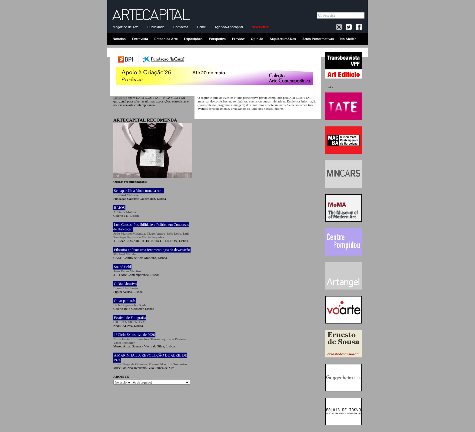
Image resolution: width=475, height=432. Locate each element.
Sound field (122, 267)
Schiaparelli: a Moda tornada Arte (138, 191)
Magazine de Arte (126, 27)
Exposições (193, 39)
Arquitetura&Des (283, 39)
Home (201, 27)
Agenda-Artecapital (228, 27)
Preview (238, 39)
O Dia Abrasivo (125, 284)
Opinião (257, 39)
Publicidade (155, 27)
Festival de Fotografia (130, 318)
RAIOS (119, 208)
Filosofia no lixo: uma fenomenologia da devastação (152, 250)
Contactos (180, 27)
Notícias (119, 39)
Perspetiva (217, 39)
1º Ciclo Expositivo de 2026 (134, 335)
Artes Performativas (318, 39)
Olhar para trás (124, 301)
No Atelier (348, 39)
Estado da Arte (166, 39)
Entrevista (140, 39)
